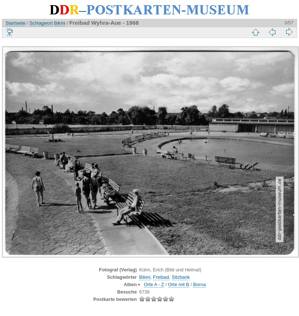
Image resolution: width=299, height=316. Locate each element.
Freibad (161, 277)
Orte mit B (179, 284)
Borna (199, 284)
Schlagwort (41, 23)
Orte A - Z (154, 284)
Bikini (60, 23)
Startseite (15, 23)
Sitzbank (181, 277)
